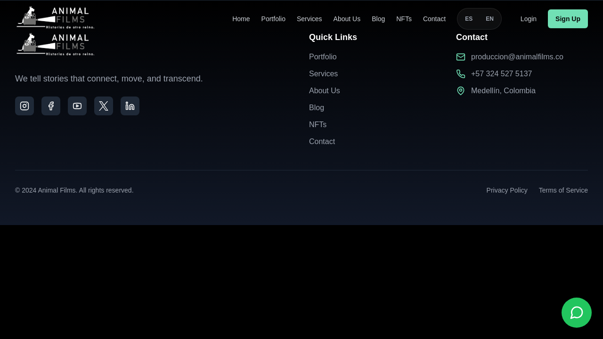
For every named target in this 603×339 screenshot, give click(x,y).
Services (309, 17)
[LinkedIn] (130, 106)
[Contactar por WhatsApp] (577, 313)
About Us (347, 17)
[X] (103, 106)
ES (469, 17)
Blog (378, 17)
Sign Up (567, 17)
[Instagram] (24, 106)
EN (490, 17)
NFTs (404, 17)
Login (529, 17)
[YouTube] (77, 106)
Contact (434, 17)
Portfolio (273, 17)
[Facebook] (50, 106)
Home (241, 17)
